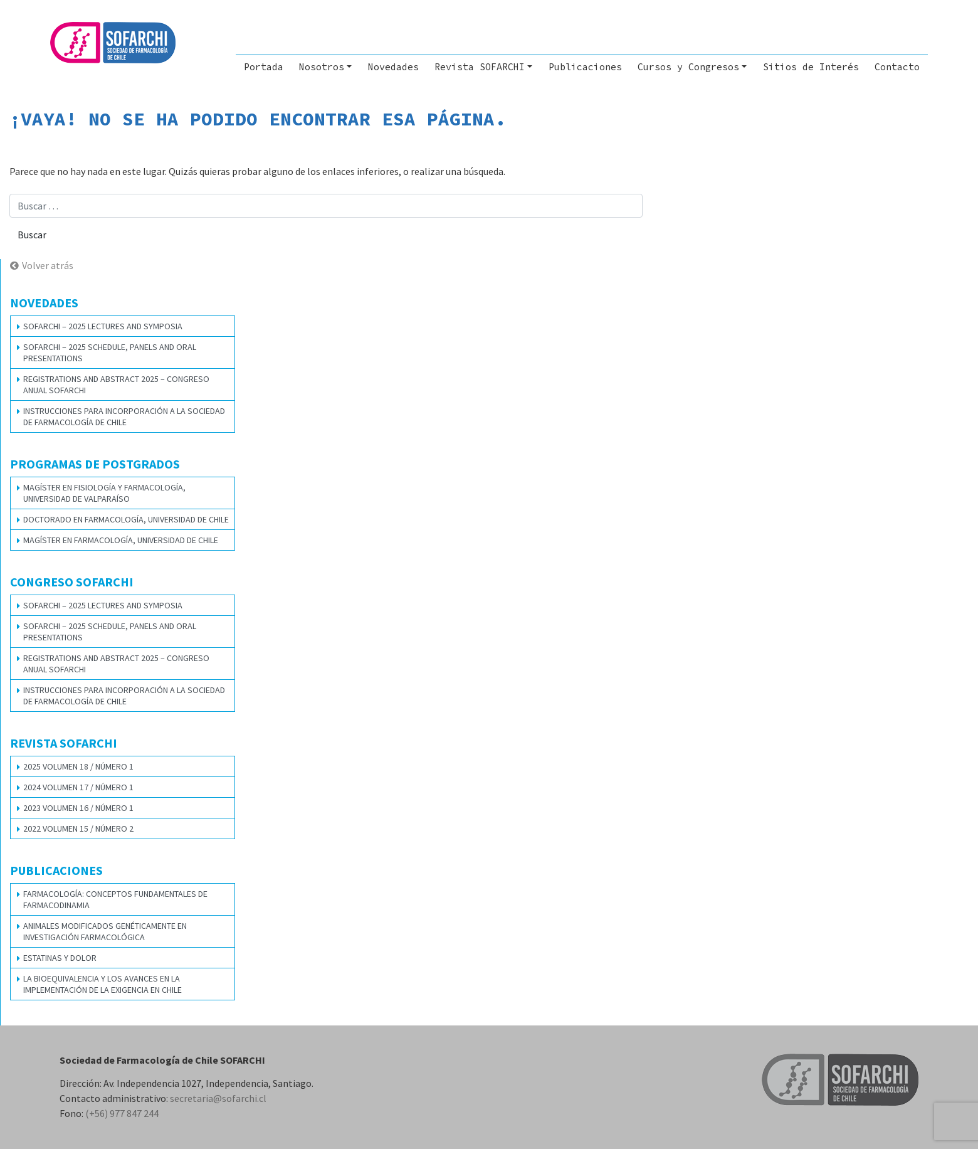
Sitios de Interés (811, 67)
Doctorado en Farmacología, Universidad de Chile (126, 519)
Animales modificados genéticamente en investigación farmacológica (105, 931)
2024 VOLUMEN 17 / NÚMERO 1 (78, 787)
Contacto (897, 67)
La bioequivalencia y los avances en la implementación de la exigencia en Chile (102, 984)
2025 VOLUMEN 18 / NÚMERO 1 (78, 766)
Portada (263, 67)
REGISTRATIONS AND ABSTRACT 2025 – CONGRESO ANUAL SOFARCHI (116, 384)
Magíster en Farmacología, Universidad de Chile (120, 540)
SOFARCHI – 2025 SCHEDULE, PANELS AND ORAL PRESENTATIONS (109, 352)
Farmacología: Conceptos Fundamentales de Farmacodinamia (115, 899)
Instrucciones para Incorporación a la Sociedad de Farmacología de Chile (124, 416)
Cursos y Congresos (688, 67)
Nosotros (321, 67)
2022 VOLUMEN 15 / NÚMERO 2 (78, 828)
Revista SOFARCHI (479, 67)
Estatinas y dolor (60, 957)
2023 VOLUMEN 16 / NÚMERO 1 (78, 807)
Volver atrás (47, 265)
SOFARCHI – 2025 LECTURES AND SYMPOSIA (102, 326)
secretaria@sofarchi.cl (218, 1098)
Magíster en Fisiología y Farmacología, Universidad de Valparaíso (104, 493)
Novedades (393, 67)
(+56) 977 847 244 (122, 1113)
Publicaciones (585, 67)
